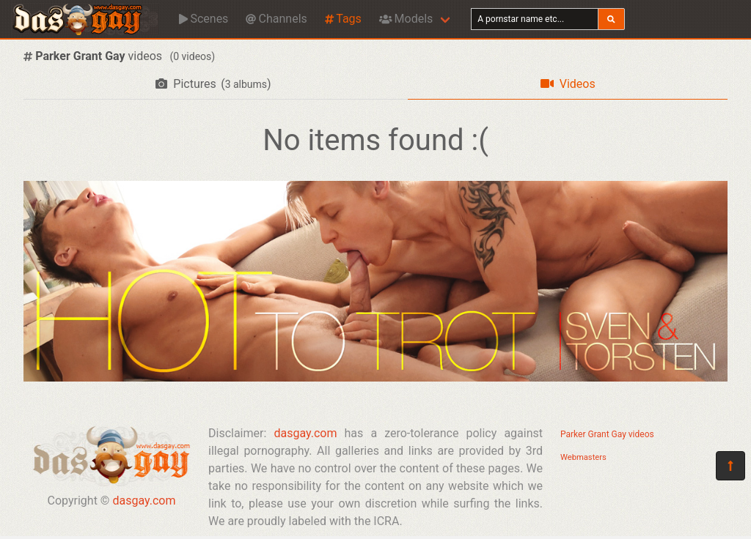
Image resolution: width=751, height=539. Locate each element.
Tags (343, 19)
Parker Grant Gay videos (607, 434)
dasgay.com (143, 501)
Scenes (203, 19)
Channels (276, 19)
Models (406, 19)
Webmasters (583, 457)
